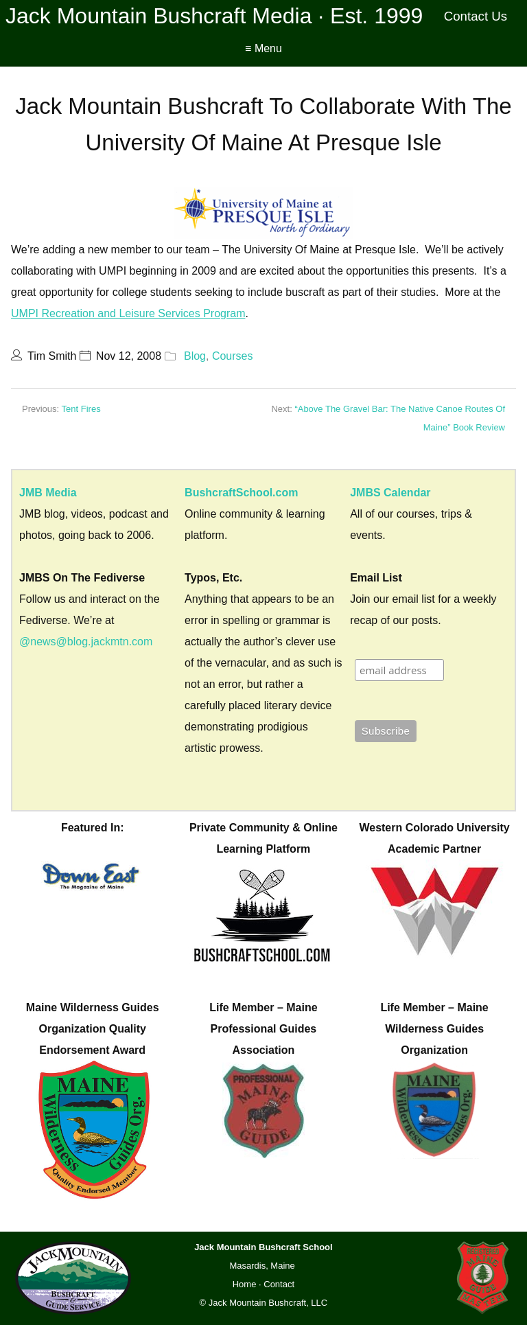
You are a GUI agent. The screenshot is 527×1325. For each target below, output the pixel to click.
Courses (232, 356)
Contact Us (476, 16)
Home (245, 1284)
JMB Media (48, 492)
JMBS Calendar (390, 492)
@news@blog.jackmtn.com (85, 641)
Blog (195, 356)
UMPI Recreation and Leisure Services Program (128, 313)
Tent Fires (81, 409)
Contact (279, 1284)
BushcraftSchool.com (241, 492)
